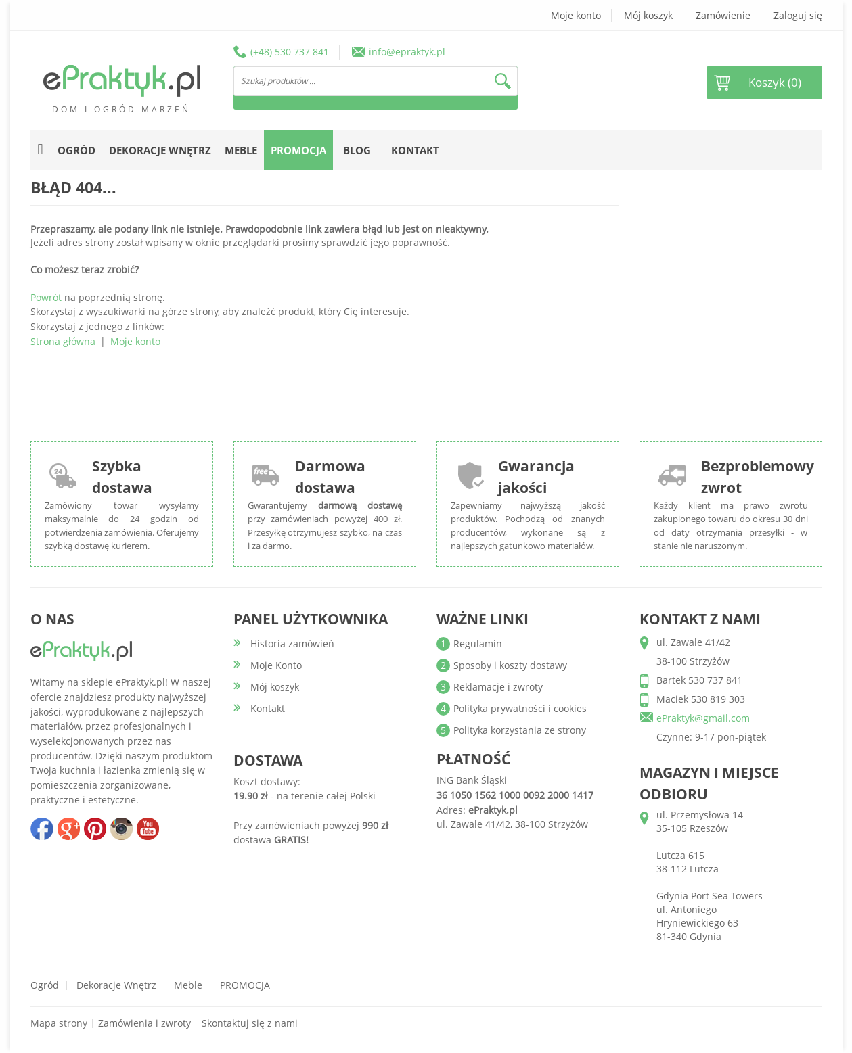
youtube (147, 828)
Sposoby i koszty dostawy (510, 665)
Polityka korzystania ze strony (519, 730)
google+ (68, 828)
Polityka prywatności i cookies (520, 708)
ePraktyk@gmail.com (703, 717)
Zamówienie (723, 15)
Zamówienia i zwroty (144, 1022)
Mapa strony (58, 1022)
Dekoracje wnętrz (116, 985)
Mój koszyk (648, 15)
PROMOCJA (245, 985)
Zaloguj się (797, 15)
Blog (357, 150)
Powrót (46, 297)
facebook (41, 828)
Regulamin (477, 643)
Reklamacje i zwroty (498, 686)
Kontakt (415, 150)
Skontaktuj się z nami (250, 1022)
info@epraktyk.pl (407, 51)
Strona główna (62, 341)
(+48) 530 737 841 (289, 51)
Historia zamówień (292, 643)
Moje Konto (276, 665)
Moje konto (576, 15)
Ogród (44, 985)
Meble (188, 985)
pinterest (94, 828)
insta (121, 828)
